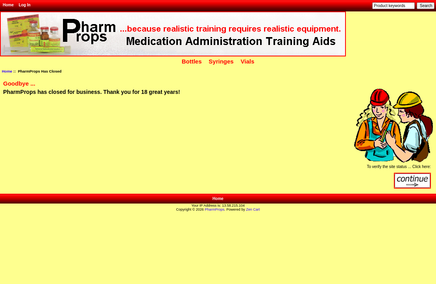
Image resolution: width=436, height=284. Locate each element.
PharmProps (214, 209)
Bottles (192, 61)
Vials (248, 61)
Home (8, 5)
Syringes (221, 61)
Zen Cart (253, 209)
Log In (25, 5)
